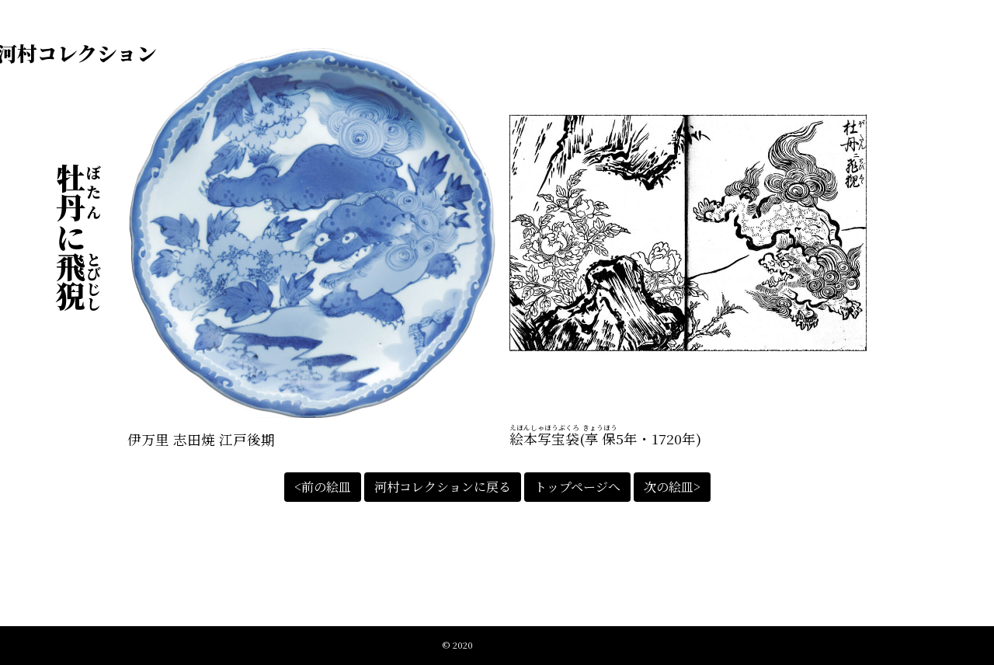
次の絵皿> (672, 487)
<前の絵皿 (322, 487)
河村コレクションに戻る (442, 487)
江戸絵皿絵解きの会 (513, 645)
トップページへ (577, 487)
